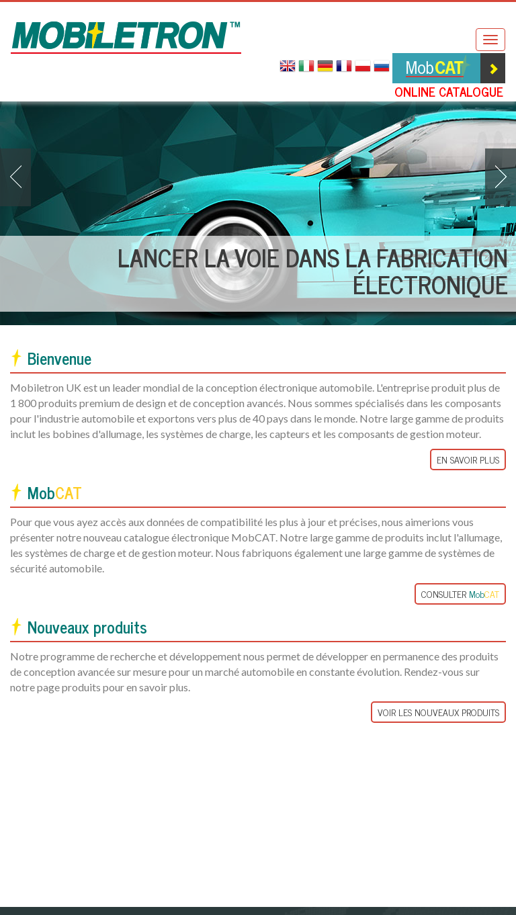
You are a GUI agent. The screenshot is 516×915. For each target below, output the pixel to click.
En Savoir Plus (468, 459)
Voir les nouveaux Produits (438, 712)
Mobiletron (126, 37)
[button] (15, 177)
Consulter (460, 593)
